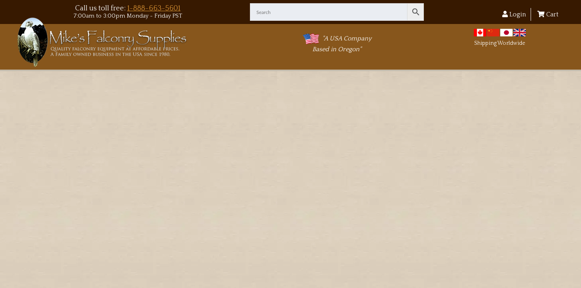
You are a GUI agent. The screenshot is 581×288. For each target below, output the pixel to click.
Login (514, 14)
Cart (548, 14)
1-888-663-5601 (153, 8)
